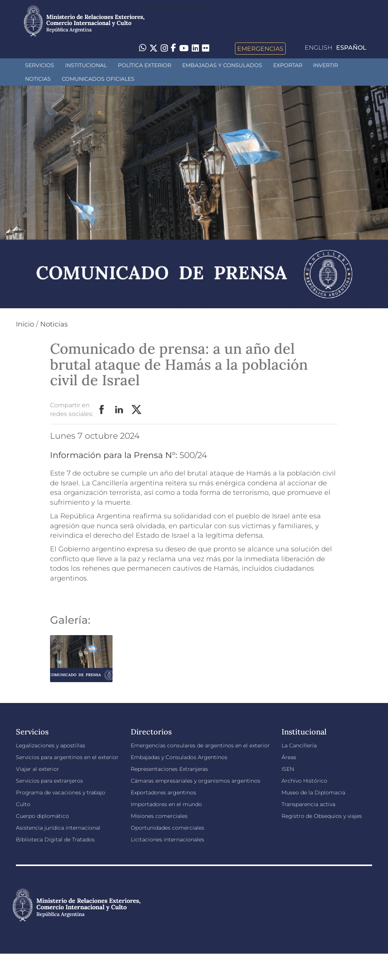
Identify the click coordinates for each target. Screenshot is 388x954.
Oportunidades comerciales (167, 827)
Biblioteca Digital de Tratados (55, 839)
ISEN (288, 769)
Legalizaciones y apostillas (50, 745)
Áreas (289, 757)
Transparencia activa (308, 804)
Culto (23, 804)
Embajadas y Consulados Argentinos (179, 757)
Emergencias (260, 48)
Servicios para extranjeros (49, 780)
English (318, 47)
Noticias (38, 78)
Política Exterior (144, 65)
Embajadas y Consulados (222, 65)
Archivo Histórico (304, 780)
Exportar (287, 65)
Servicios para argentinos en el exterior (67, 757)
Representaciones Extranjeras (169, 769)
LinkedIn (119, 409)
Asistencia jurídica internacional (58, 827)
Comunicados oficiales (98, 78)
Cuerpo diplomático (42, 816)
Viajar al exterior (37, 769)
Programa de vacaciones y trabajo (60, 792)
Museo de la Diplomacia (313, 792)
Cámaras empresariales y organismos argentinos (195, 780)
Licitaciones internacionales (167, 839)
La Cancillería (299, 745)
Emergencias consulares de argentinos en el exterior (200, 745)
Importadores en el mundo (166, 804)
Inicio (25, 324)
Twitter (136, 409)
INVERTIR (325, 65)
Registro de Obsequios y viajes (322, 816)
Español (351, 47)
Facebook (101, 409)
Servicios (39, 65)
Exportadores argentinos (163, 792)
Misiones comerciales (159, 816)
